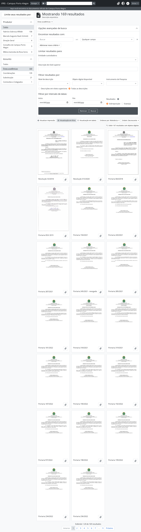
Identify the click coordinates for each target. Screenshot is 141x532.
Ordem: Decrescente (129, 120)
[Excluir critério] (137, 39)
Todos (5, 27)
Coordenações (17, 73)
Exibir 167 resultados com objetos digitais (122, 125)
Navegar (34, 3)
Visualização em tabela (86, 120)
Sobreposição (114, 104)
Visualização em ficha (66, 120)
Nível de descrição (45, 79)
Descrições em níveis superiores (54, 88)
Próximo (109, 528)
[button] (118, 3)
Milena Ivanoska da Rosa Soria (17, 52)
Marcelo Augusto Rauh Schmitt (17, 36)
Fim (73, 98)
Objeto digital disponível (82, 79)
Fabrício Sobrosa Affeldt (17, 32)
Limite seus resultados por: (17, 14)
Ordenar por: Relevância (109, 120)
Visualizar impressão (46, 120)
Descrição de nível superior (49, 65)
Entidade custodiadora (47, 55)
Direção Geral (17, 41)
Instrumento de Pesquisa (116, 79)
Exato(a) (127, 104)
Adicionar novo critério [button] (49, 45)
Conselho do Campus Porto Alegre (17, 46)
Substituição (17, 78)
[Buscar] (55, 39)
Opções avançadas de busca (52, 28)
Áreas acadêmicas (17, 69)
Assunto (7, 59)
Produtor (7, 22)
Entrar (134, 3)
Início (40, 98)
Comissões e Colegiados (17, 82)
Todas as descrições (79, 88)
